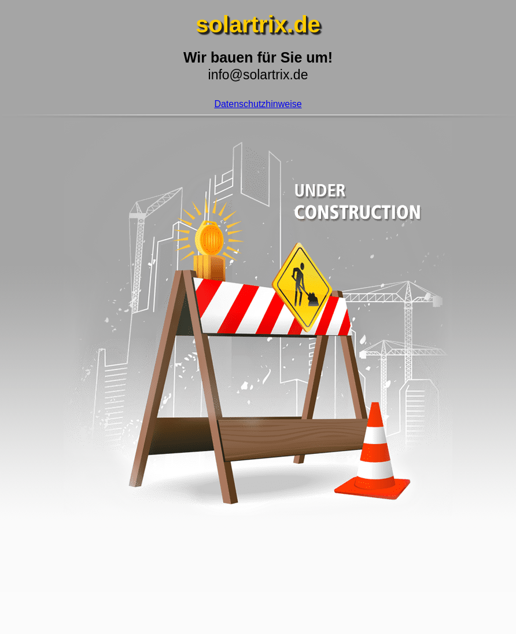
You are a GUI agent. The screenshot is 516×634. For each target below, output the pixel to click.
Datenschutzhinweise (257, 104)
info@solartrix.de (258, 74)
